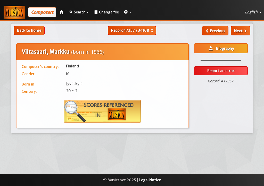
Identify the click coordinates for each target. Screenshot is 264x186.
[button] (127, 12)
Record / (132, 30)
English (253, 12)
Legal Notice (150, 180)
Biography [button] (221, 48)
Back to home (29, 30)
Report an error (220, 70)
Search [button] (79, 12)
